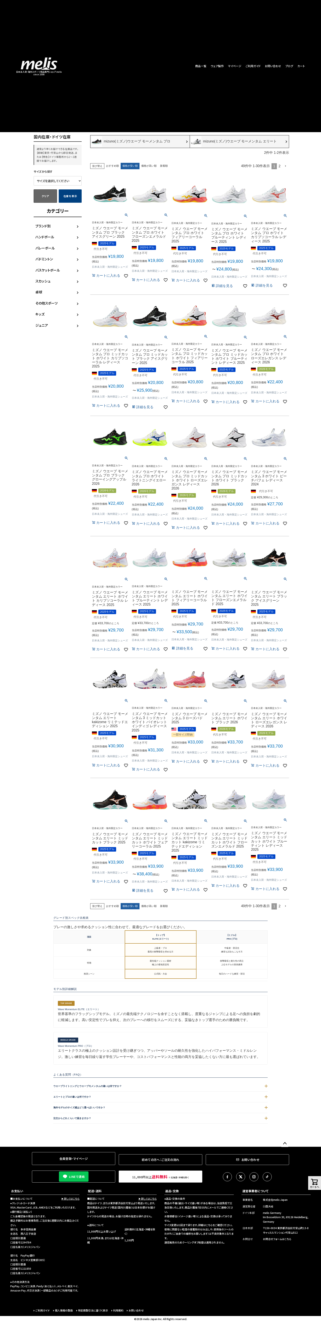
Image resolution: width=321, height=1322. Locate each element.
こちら (209, 1225)
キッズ (40, 314)
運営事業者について (255, 1191)
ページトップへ (284, 1143)
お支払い (17, 1191)
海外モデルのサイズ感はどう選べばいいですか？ (160, 1107)
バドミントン (44, 258)
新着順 (164, 165)
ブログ (289, 66)
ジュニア (41, 325)
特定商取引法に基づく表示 (93, 1310)
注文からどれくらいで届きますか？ (160, 1118)
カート (301, 66)
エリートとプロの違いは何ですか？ (160, 1096)
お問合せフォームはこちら (277, 1239)
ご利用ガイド (253, 66)
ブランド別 (43, 225)
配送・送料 (95, 1191)
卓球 (38, 292)
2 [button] (279, 166)
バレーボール (45, 248)
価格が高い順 (149, 165)
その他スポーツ (46, 303)
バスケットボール (47, 270)
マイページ (234, 66)
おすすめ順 (112, 165)
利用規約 (118, 1310)
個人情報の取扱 (64, 1310)
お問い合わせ (273, 66)
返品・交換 (172, 1191)
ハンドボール (44, 236)
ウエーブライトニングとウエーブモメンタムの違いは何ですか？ (160, 1086)
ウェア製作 (217, 66)
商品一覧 (200, 66)
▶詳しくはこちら (70, 1198)
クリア (45, 196)
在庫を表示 (70, 196)
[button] (285, 166)
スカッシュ (43, 281)
